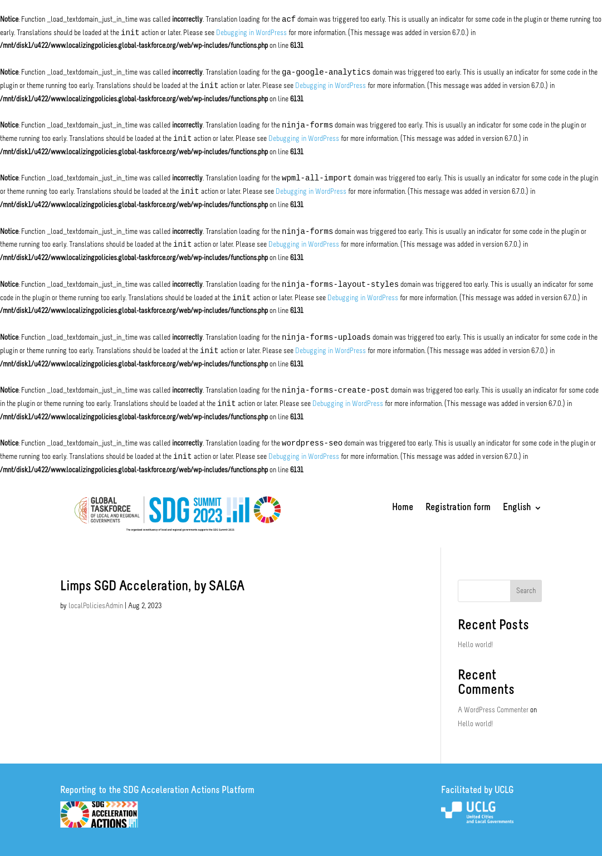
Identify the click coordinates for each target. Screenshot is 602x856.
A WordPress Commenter (493, 710)
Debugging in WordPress (251, 33)
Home (402, 508)
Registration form (458, 508)
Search (526, 591)
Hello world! (475, 645)
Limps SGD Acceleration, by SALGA (152, 586)
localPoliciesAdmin (95, 606)
